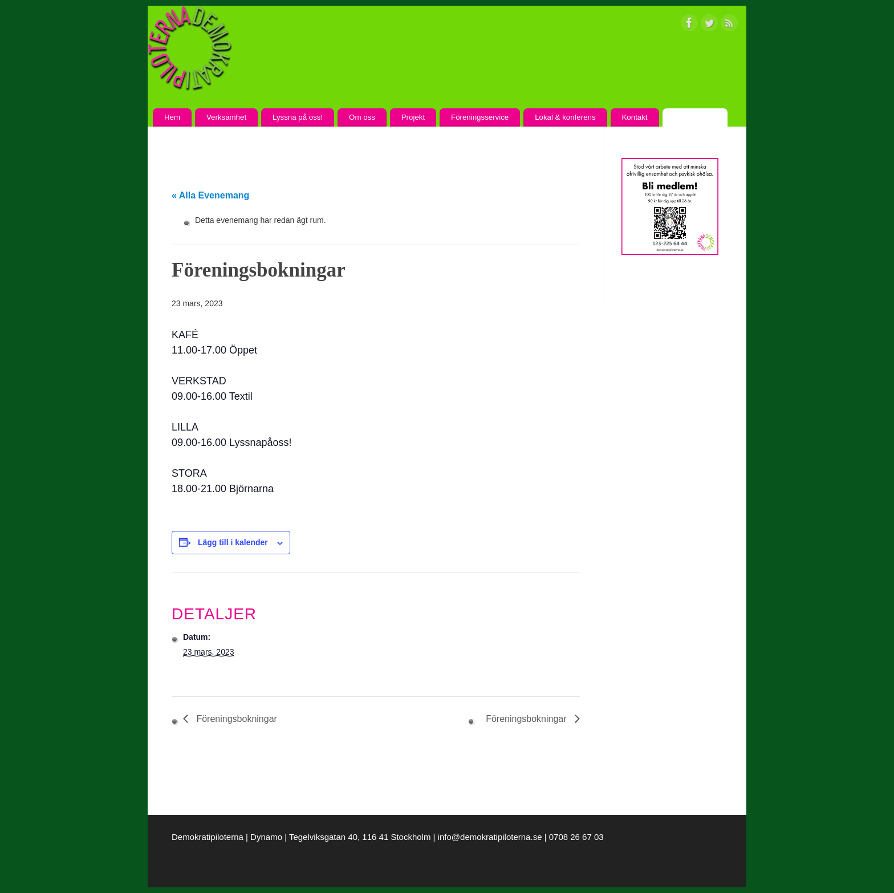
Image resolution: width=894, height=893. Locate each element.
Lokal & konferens (565, 117)
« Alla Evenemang (210, 195)
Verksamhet (226, 117)
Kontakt (634, 117)
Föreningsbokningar (235, 719)
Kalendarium (694, 117)
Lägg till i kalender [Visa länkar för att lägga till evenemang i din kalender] (233, 542)
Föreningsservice (480, 117)
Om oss (362, 117)
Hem (172, 117)
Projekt (413, 117)
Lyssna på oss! (298, 117)
